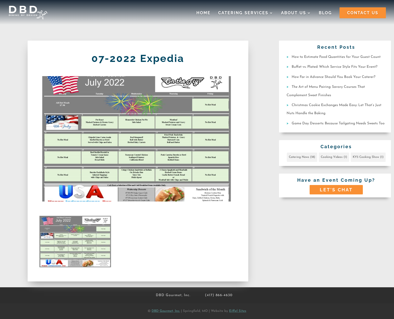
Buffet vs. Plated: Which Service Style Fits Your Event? (334, 67)
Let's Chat (336, 189)
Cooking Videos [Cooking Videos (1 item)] (334, 157)
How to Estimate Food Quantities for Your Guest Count (336, 57)
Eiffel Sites (237, 311)
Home (203, 13)
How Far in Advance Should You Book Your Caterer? (333, 77)
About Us (293, 13)
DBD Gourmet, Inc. (173, 295)
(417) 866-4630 (219, 295)
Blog (325, 13)
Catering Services (243, 13)
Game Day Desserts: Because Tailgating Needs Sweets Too (338, 123)
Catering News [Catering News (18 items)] (302, 157)
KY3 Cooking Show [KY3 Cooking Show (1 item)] (368, 157)
